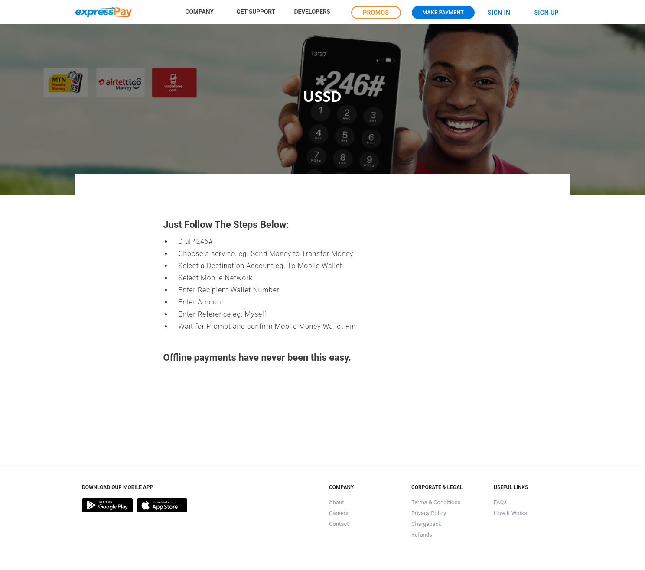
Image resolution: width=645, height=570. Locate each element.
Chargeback (426, 524)
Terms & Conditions (435, 502)
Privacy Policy (428, 513)
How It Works (510, 513)
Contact (339, 524)
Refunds (421, 534)
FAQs (500, 502)
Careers (339, 513)
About (336, 502)
